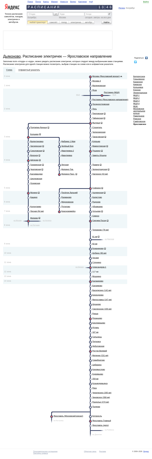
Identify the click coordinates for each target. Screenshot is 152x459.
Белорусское (139, 76)
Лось (94, 109)
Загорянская (36, 146)
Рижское (137, 119)
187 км (95, 332)
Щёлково (34, 160)
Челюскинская (98, 132)
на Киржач (80, 267)
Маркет (54, 1)
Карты (46, 1)
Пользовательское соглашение (45, 451)
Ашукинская (97, 192)
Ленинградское (140, 93)
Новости (64, 1)
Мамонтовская (99, 146)
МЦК (78, 95)
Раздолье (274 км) (100, 402)
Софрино (96, 188)
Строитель (97, 127)
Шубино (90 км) (99, 253)
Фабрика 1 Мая (68, 141)
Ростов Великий (99, 351)
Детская (65, 164)
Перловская (97, 113)
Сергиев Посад (99, 220)
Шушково (96, 304)
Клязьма (96, 141)
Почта (38, 1)
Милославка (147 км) (102, 299)
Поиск (30, 1)
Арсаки (95, 258)
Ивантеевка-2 (67, 151)
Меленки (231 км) (100, 355)
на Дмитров (109, 239)
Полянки (96, 406)
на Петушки (35, 225)
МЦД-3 (136, 101)
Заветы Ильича (99, 155)
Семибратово (98, 360)
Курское (137, 90)
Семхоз (95, 216)
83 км (94, 244)
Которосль (97, 416)
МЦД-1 (136, 95)
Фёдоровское (67, 202)
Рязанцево (97, 318)
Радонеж (96, 202)
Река (94, 388)
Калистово (97, 197)
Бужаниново (98, 248)
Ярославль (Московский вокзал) (68, 416)
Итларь (95, 327)
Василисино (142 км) (101, 290)
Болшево (34, 134)
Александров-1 (99, 267)
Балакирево (97, 281)
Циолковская (36, 178)
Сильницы (97, 337)
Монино (33, 192)
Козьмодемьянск (100, 383)
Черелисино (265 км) (101, 393)
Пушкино (96, 151)
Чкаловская (35, 169)
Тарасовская (98, 137)
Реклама (102, 451)
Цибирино (97, 365)
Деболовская (98, 346)
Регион (122, 8)
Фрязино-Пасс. (68, 174)
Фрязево (34, 218)
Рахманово (66, 197)
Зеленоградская (99, 169)
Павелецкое (138, 116)
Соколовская (36, 151)
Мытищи (96, 123)
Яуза (94, 90)
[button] (55, 14)
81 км (94, 236)
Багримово (97, 285)
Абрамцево (97, 206)
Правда (95, 164)
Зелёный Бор (67, 146)
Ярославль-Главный (101, 420)
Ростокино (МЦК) (112, 92)
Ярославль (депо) (100, 425)
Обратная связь (90, 451)
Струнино (96, 262)
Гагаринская (36, 164)
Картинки (82, 1)
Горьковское (139, 79)
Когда (88, 14)
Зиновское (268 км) (101, 397)
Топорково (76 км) (100, 230)
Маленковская (98, 85)
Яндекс (146, 451)
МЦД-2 (136, 98)
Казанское (138, 82)
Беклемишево (98, 323)
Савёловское (139, 121)
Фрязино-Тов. (67, 169)
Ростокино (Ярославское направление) (110, 99)
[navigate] (60, 1)
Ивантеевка (66, 155)
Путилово (65, 206)
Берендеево (97, 295)
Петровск (96, 341)
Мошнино (96, 276)
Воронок (34, 155)
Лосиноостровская (100, 104)
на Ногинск (47, 220)
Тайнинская (97, 118)
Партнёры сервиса (40, 453)
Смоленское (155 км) (102, 309)
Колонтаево (35, 206)
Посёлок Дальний (69, 192)
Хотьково (96, 211)
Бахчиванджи (36, 174)
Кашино (33, 197)
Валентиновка (36, 141)
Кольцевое (138, 87)
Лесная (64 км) (37, 211)
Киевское (137, 84)
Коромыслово (98, 369)
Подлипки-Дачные (38, 127)
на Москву (17, 220)
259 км (95, 379)
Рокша (95, 313)
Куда (62, 14)
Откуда (32, 14)
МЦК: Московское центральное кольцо (139, 109)
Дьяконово (12, 56)
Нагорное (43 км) (100, 174)
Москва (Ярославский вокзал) (106, 76)
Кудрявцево (97, 374)
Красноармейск (68, 211)
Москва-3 (96, 81)
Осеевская (35, 183)
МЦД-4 (136, 103)
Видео (73, 1)
